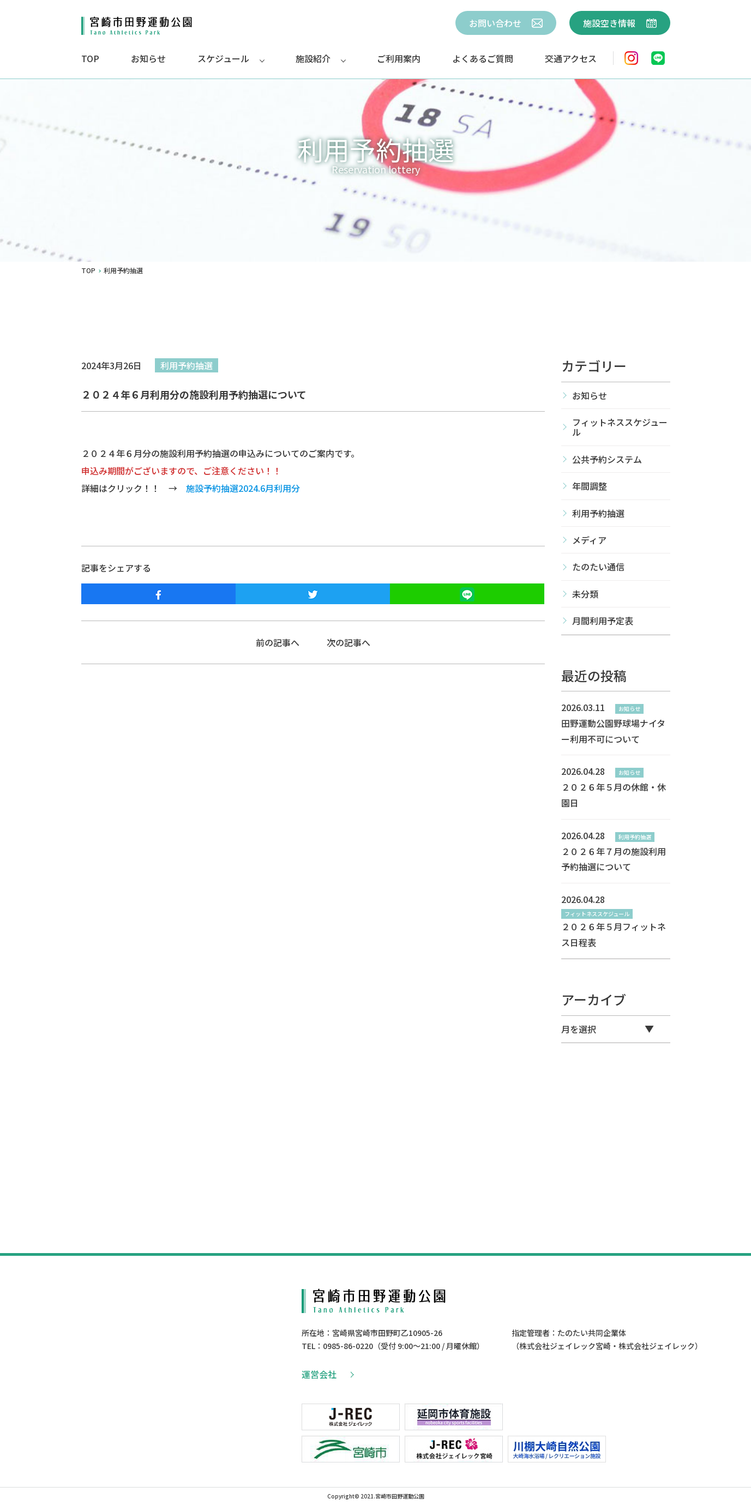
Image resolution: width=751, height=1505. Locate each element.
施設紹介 (313, 58)
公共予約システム (607, 459)
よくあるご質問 (482, 58)
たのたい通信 (598, 566)
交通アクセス (571, 58)
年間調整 (589, 485)
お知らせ (148, 58)
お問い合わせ (506, 22)
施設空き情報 (620, 22)
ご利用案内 (398, 58)
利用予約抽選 (186, 365)
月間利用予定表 (602, 620)
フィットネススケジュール (620, 427)
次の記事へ (348, 642)
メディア (589, 539)
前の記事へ (277, 642)
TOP (90, 58)
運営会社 (327, 1374)
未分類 (585, 593)
